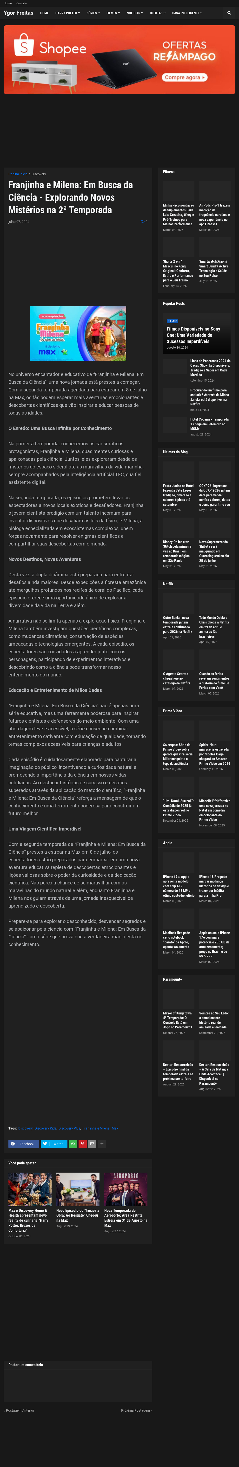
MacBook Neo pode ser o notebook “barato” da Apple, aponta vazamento (176, 940)
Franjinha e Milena (96, 1128)
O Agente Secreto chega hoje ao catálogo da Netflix (176, 678)
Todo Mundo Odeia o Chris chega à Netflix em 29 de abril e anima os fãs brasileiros (214, 627)
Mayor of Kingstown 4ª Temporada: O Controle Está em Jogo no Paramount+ (177, 1020)
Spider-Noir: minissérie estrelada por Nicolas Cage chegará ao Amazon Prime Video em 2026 (214, 754)
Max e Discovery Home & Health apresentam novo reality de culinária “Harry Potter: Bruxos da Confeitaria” (28, 1220)
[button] (229, 13)
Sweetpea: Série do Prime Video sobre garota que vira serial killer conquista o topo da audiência (178, 754)
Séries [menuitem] (92, 13)
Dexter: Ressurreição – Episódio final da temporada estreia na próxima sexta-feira (178, 1072)
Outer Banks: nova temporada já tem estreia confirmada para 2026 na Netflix (177, 625)
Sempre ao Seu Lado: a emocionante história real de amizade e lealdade (214, 1020)
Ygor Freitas (18, 13)
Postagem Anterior (20, 1410)
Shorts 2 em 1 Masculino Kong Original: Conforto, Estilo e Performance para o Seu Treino (178, 270)
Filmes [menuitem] (111, 13)
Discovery (39, 174)
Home (8, 3)
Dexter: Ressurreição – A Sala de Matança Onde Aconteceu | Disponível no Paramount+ (214, 1074)
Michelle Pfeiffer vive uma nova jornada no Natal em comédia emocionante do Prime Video (214, 810)
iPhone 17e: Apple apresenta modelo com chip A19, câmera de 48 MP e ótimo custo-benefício (178, 886)
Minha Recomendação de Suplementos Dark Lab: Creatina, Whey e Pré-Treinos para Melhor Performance (178, 214)
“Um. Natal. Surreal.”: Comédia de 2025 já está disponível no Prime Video (178, 808)
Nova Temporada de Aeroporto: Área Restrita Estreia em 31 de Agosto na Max (125, 1218)
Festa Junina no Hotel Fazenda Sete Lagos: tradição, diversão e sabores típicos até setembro (178, 495)
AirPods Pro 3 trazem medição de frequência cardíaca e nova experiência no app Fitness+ (214, 214)
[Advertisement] (119, 128)
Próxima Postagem (135, 1410)
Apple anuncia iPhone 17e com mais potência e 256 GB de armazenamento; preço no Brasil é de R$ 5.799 (214, 945)
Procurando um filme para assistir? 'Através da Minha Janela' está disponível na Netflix (209, 397)
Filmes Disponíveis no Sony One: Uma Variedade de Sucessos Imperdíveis (193, 335)
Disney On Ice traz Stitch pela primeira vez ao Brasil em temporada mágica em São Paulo (177, 551)
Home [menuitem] (44, 13)
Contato (21, 3)
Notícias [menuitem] (133, 13)
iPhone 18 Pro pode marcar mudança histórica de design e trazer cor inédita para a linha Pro (214, 886)
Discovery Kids (45, 1128)
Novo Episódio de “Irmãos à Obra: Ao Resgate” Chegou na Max (77, 1215)
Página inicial (18, 174)
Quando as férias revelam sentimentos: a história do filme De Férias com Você (214, 681)
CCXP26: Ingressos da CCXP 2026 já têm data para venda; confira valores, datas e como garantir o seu (214, 495)
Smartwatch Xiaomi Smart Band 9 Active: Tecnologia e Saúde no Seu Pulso (214, 268)
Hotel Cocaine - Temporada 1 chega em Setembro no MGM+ (209, 424)
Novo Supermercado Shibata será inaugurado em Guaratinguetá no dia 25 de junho (214, 551)
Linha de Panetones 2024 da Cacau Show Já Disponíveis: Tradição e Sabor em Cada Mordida (210, 368)
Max (115, 1128)
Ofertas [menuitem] (156, 13)
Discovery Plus (69, 1128)
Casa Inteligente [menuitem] (185, 13)
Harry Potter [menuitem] (66, 13)
